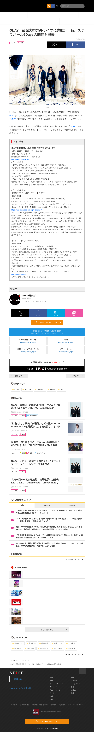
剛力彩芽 (16, 649)
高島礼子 (31, 643)
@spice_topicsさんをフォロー (21, 688)
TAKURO (39, 390)
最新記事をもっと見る (74, 559)
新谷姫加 (70, 649)
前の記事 (16, 376)
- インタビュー (75, 684)
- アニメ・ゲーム (54, 690)
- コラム (73, 690)
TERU (51, 390)
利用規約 (62, 705)
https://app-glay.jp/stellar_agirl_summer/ (26, 210)
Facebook (17, 679)
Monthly (72, 505)
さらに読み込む (54, 630)
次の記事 (77, 376)
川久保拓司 (43, 649)
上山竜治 (70, 643)
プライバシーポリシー (75, 705)
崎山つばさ (57, 643)
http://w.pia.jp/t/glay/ (18, 274)
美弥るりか (17, 643)
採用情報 (53, 705)
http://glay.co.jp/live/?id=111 (21, 159)
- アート (51, 693)
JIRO (61, 390)
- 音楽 (51, 677)
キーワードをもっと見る (74, 654)
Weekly (47, 505)
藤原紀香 (43, 643)
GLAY (12, 116)
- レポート (73, 687)
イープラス (14, 661)
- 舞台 (51, 681)
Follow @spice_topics (28, 342)
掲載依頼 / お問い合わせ (40, 705)
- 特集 (72, 693)
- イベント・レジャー (56, 684)
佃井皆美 (29, 649)
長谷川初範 (57, 649)
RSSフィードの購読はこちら (48, 322)
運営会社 (14, 705)
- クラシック (53, 687)
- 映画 (51, 699)
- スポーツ (52, 696)
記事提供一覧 (24, 705)
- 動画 (72, 677)
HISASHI (27, 390)
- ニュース (73, 681)
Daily (22, 505)
